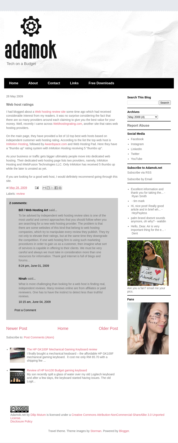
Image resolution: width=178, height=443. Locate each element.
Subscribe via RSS (139, 172)
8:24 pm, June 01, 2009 (34, 265)
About (33, 83)
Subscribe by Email (139, 179)
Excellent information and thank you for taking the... (147, 190)
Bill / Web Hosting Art (33, 210)
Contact (54, 83)
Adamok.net (18, 414)
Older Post (108, 328)
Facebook (137, 139)
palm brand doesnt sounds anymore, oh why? (148, 219)
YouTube (136, 158)
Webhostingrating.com (67, 123)
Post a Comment (25, 310)
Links (74, 83)
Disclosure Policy (21, 421)
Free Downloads (101, 83)
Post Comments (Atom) (39, 337)
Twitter (135, 153)
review (20, 193)
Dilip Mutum (38, 414)
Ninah (23, 278)
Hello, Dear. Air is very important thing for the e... (147, 228)
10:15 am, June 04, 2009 (35, 301)
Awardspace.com (56, 144)
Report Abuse (138, 125)
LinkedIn (136, 149)
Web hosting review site (50, 111)
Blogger (124, 431)
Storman (95, 431)
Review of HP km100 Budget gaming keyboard (57, 370)
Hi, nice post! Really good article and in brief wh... (147, 207)
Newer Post (16, 328)
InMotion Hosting (17, 144)
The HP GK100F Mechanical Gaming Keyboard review (62, 349)
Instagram (137, 144)
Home (13, 83)
